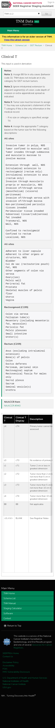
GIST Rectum (36, 45)
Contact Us (8, 675)
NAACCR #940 (12, 425)
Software (8, 632)
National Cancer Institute (14, 703)
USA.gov (7, 706)
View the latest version (17, 39)
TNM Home (6, 45)
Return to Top (14, 645)
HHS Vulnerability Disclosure (16, 691)
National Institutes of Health (16, 700)
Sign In (51, 2)
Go (46, 13)
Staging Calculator (13, 627)
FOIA (5, 688)
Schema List (21, 45)
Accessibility (8, 684)
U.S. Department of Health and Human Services (25, 697)
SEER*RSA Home (11, 672)
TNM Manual (10, 622)
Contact (7, 637)
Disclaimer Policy (10, 681)
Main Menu (13, 30)
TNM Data (27, 21)
